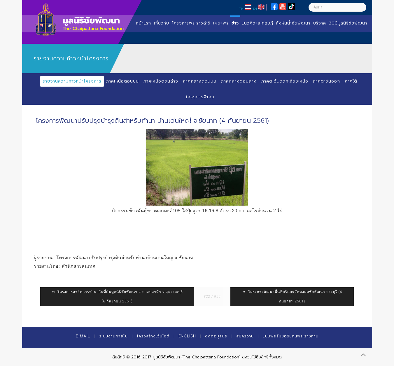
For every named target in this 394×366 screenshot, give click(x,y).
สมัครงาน (245, 336)
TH (241, 8)
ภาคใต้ (351, 81)
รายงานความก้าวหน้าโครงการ (72, 81)
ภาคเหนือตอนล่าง (160, 81)
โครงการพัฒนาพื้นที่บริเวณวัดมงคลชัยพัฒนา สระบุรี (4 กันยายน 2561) (292, 296)
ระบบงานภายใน (113, 336)
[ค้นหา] (337, 7)
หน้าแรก (143, 23)
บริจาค (319, 23)
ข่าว (235, 23)
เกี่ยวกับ (161, 23)
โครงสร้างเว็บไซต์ (153, 336)
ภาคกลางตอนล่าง (239, 81)
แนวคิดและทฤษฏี (257, 23)
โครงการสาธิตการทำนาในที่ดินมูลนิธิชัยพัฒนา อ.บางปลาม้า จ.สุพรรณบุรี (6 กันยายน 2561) (117, 296)
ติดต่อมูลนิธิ (216, 336)
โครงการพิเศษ (200, 97)
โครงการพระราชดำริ (191, 23)
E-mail (83, 336)
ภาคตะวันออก (326, 81)
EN (255, 8)
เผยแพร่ (221, 23)
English (187, 336)
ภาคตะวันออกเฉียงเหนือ (284, 81)
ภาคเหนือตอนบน (122, 81)
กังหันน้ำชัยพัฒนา (293, 23)
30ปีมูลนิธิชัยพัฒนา (348, 23)
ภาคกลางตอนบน (199, 81)
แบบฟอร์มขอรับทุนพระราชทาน (290, 336)
